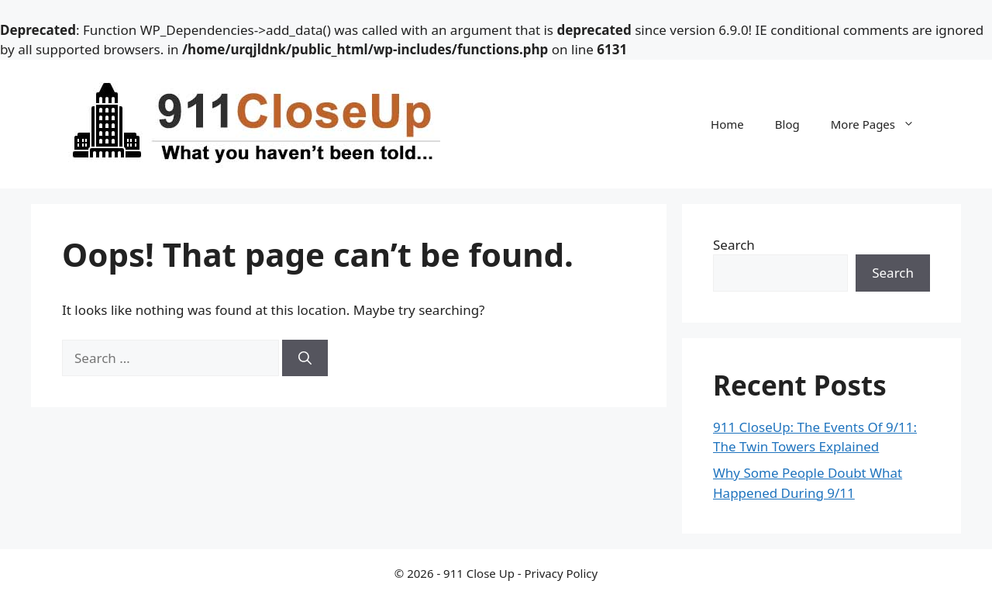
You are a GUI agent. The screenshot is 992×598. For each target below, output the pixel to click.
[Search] (305, 358)
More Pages (880, 124)
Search (734, 245)
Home (727, 124)
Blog (787, 124)
